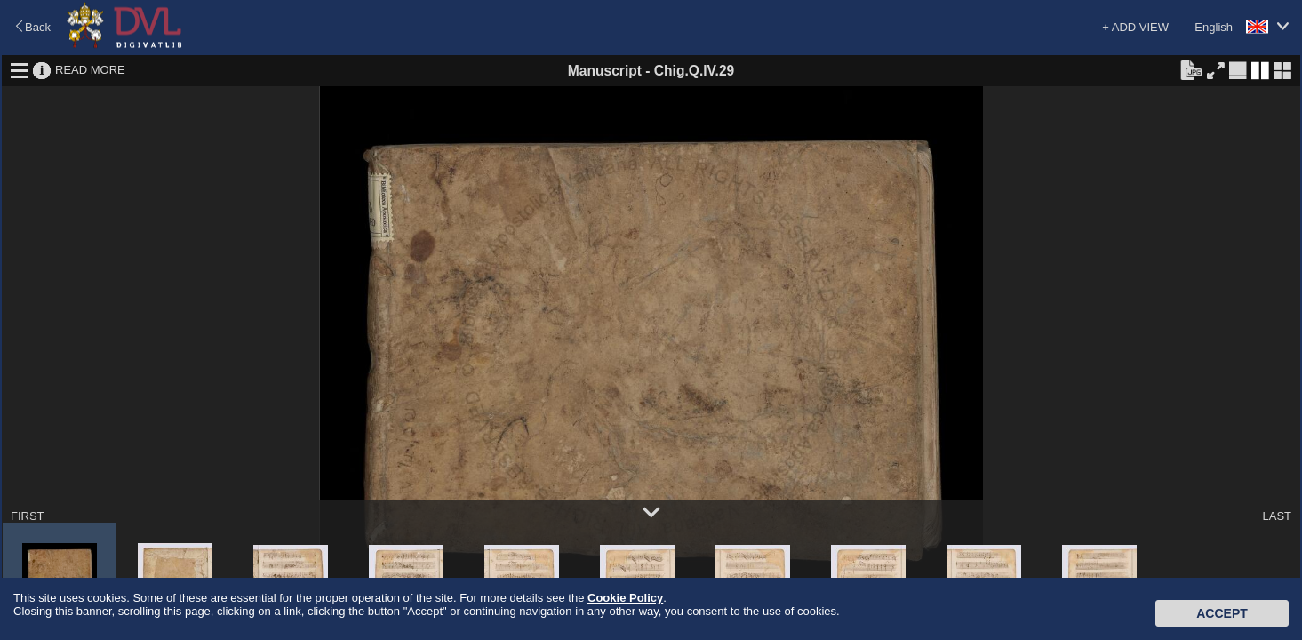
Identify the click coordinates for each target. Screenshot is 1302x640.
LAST (1276, 516)
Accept (1222, 613)
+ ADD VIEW (1135, 27)
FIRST (27, 516)
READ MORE (90, 69)
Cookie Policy (625, 597)
